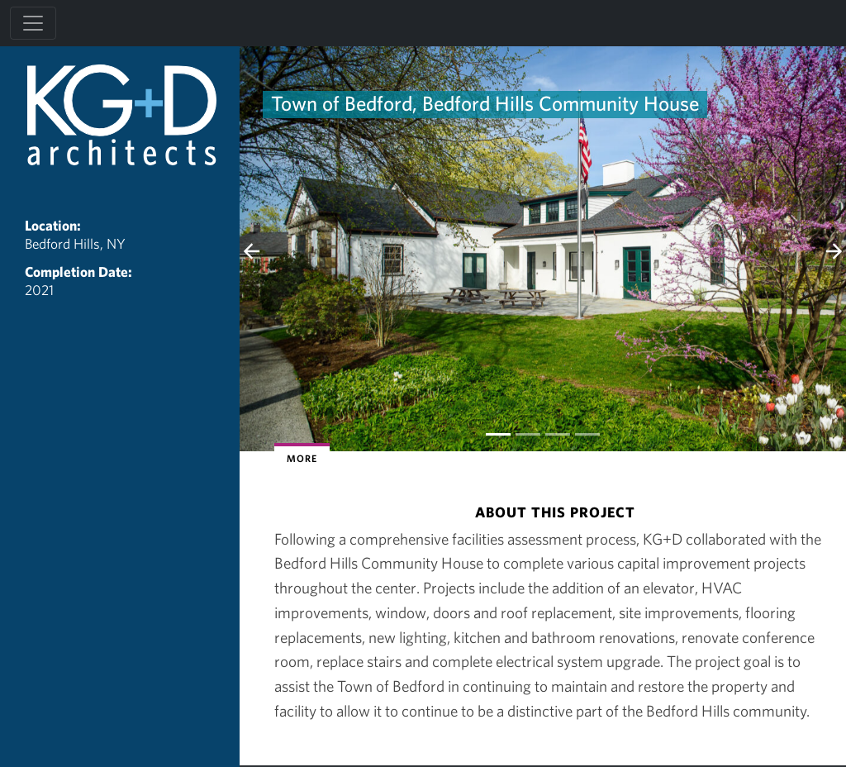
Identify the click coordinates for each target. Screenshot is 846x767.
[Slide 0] (498, 434)
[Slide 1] (528, 434)
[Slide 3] (587, 434)
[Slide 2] (557, 434)
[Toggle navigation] (33, 23)
